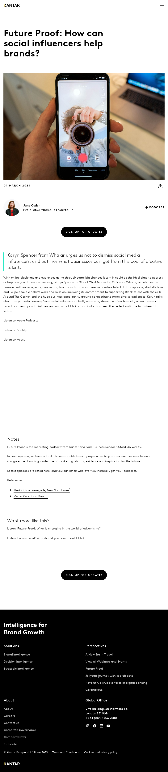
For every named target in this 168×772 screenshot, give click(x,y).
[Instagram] (88, 727)
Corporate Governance (20, 730)
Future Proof (94, 668)
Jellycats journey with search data (109, 675)
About (8, 709)
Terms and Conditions (66, 752)
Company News (15, 737)
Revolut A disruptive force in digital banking (116, 682)
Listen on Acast (14, 339)
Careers (9, 716)
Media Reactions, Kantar (31, 496)
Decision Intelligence (18, 661)
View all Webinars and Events (106, 661)
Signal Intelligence (17, 654)
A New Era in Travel (99, 654)
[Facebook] (94, 727)
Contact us (11, 723)
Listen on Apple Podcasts (20, 320)
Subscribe (11, 744)
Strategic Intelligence (19, 668)
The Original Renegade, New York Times (41, 490)
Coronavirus (94, 690)
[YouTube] (101, 727)
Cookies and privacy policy (100, 752)
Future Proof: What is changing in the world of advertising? (59, 528)
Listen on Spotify (15, 330)
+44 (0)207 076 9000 (102, 718)
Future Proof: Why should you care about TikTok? (51, 538)
